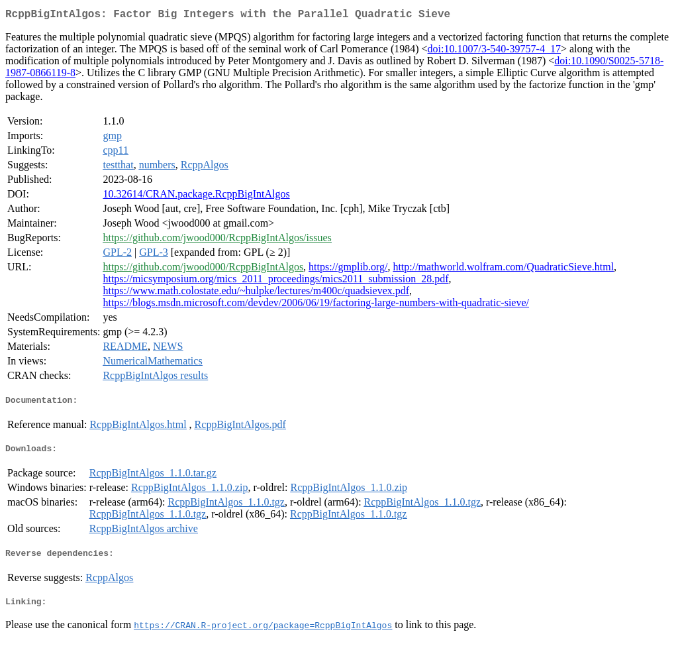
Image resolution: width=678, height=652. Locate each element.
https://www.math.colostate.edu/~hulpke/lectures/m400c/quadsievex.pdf (256, 293)
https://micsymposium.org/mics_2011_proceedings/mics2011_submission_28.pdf (275, 281)
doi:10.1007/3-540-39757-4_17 (494, 51)
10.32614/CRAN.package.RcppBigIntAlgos (196, 196)
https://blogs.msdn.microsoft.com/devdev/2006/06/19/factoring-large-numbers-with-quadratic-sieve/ (316, 305)
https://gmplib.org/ (348, 269)
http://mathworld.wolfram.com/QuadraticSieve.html (503, 269)
